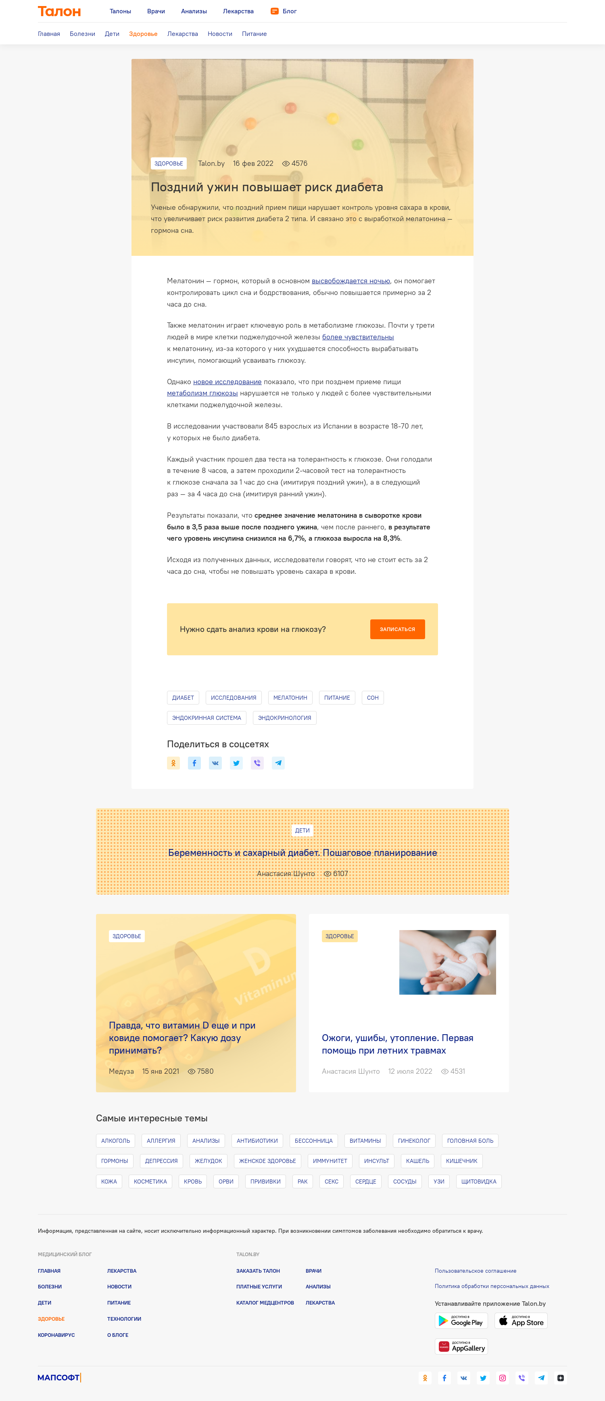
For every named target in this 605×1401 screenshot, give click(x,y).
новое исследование (227, 381)
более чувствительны (358, 336)
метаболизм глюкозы (202, 392)
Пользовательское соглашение (476, 1270)
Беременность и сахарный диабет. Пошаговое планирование (302, 852)
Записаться (397, 629)
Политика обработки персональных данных (492, 1286)
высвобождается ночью (351, 280)
